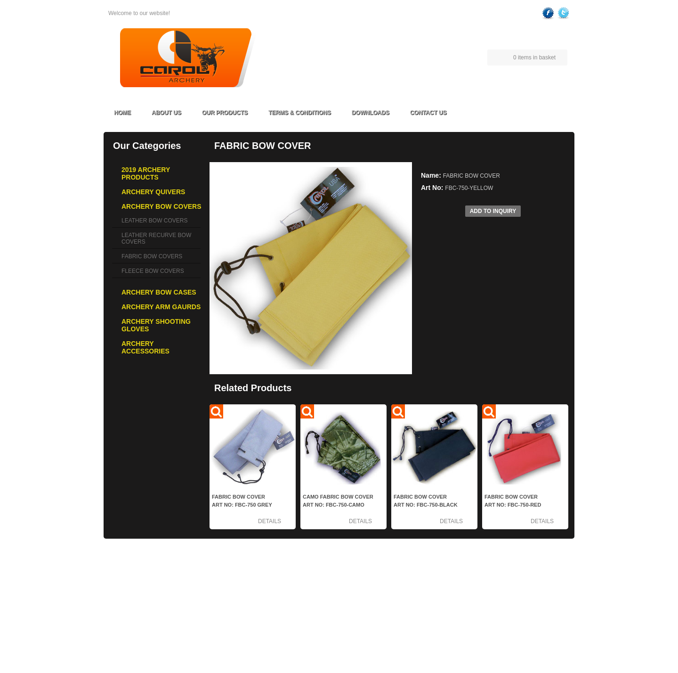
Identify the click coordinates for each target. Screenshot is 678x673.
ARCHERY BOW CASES (154, 602)
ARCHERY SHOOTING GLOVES (164, 623)
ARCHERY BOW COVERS (156, 592)
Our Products (225, 112)
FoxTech (558, 654)
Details (269, 521)
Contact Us (428, 112)
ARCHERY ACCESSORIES (157, 634)
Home (122, 112)
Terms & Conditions (299, 112)
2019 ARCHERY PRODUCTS (159, 571)
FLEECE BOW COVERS (152, 271)
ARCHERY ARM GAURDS (155, 613)
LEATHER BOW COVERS (154, 220)
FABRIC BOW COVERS (151, 256)
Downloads (370, 112)
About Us (166, 112)
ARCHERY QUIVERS (149, 582)
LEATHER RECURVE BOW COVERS (156, 238)
